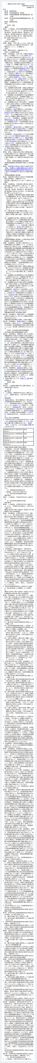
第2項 (23, 136)
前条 (18, 314)
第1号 (18, 227)
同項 (25, 410)
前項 (15, 109)
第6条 (12, 394)
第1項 (15, 127)
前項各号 (7, 112)
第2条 (30, 54)
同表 (25, 425)
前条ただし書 (24, 378)
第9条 (31, 66)
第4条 (7, 400)
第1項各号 (13, 141)
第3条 (12, 421)
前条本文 (20, 368)
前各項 (7, 146)
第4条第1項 (16, 407)
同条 (29, 423)
